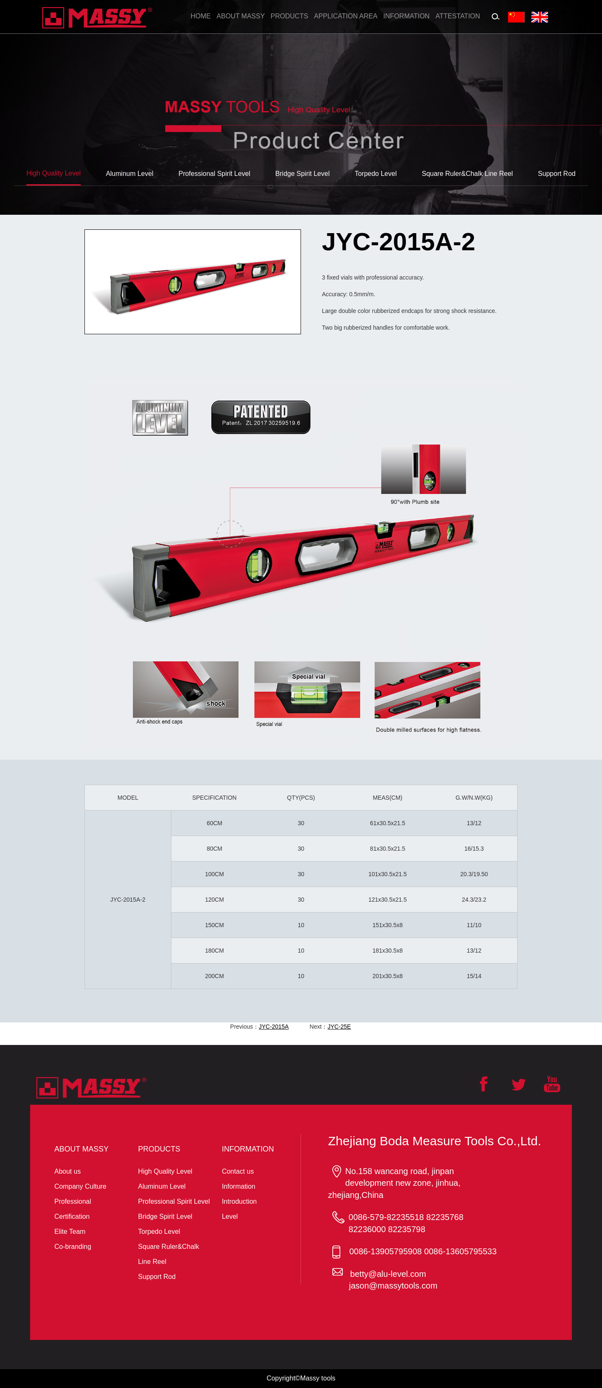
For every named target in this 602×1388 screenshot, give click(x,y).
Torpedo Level (159, 1231)
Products (289, 16)
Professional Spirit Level (174, 1201)
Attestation (458, 16)
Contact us (238, 1171)
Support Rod (157, 1276)
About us (67, 1171)
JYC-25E (339, 1026)
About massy (241, 16)
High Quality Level (165, 1171)
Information (406, 16)
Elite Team (69, 1231)
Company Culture (80, 1186)
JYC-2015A (274, 1026)
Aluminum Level (162, 1186)
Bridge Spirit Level (165, 1216)
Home (201, 16)
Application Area (346, 16)
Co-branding (72, 1246)
